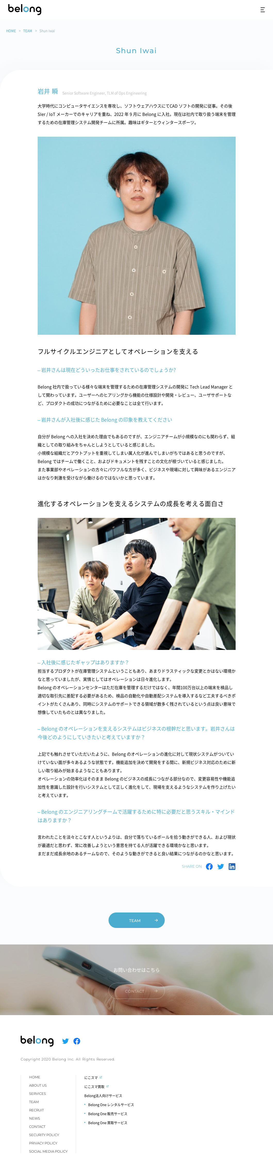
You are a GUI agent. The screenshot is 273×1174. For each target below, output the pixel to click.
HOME (11, 30)
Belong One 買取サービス (107, 1122)
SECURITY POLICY (44, 1135)
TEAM (27, 30)
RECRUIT (36, 1110)
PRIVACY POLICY (43, 1143)
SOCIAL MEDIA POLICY (48, 1151)
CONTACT (37, 1126)
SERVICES (37, 1093)
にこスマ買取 (94, 1086)
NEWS (34, 1118)
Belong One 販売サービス (107, 1113)
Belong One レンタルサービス (111, 1104)
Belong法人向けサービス (103, 1095)
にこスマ (91, 1077)
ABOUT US (38, 1085)
